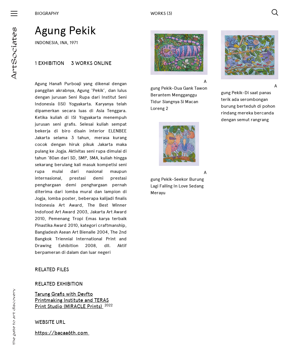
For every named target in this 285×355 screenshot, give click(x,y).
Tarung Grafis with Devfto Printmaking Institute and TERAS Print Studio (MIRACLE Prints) (72, 300)
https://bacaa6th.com (62, 333)
